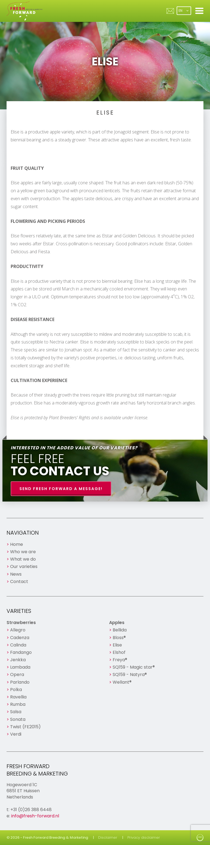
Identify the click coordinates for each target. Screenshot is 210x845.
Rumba (17, 704)
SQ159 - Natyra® (130, 674)
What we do (23, 559)
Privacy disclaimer (143, 837)
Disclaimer (107, 837)
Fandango (21, 652)
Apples (116, 622)
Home (16, 544)
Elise (117, 645)
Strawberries (21, 622)
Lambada (20, 667)
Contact (19, 581)
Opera (17, 674)
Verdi (15, 734)
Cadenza (19, 637)
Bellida (120, 630)
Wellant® (122, 682)
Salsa (15, 712)
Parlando (20, 682)
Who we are (23, 552)
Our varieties (23, 566)
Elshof (119, 652)
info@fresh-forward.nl (35, 816)
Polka (16, 689)
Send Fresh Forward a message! (61, 488)
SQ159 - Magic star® (134, 667)
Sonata (17, 719)
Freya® (120, 660)
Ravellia (18, 697)
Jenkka (18, 660)
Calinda (18, 645)
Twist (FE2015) (25, 727)
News (16, 574)
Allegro (17, 630)
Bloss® (119, 637)
